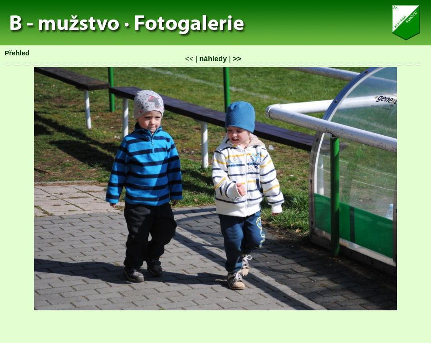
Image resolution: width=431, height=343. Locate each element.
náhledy (213, 59)
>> (237, 59)
